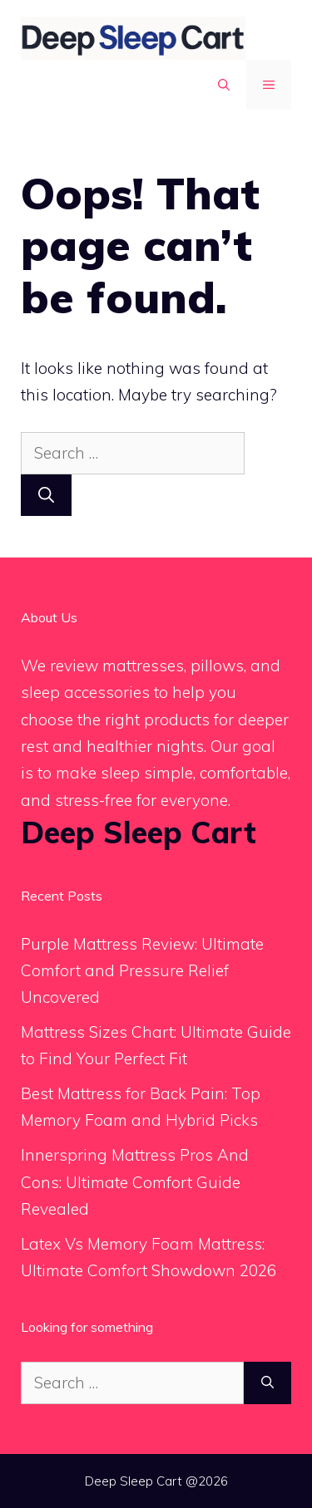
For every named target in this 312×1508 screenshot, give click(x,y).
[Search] (46, 495)
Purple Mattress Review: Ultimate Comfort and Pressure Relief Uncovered (142, 971)
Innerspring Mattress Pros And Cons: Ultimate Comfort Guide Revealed (135, 1182)
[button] (223, 85)
